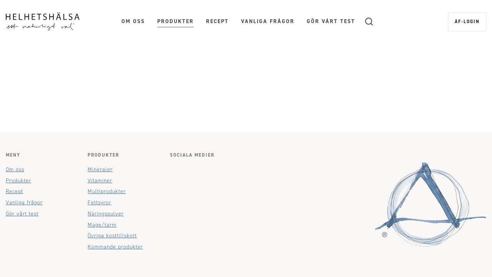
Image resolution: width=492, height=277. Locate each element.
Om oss (133, 21)
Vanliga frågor (267, 21)
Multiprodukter (107, 191)
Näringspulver (106, 213)
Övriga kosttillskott (112, 235)
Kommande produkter (115, 246)
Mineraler (100, 169)
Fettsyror (99, 202)
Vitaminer (100, 180)
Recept (217, 21)
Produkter (175, 21)
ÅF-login (467, 21)
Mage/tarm (102, 225)
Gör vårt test (331, 21)
